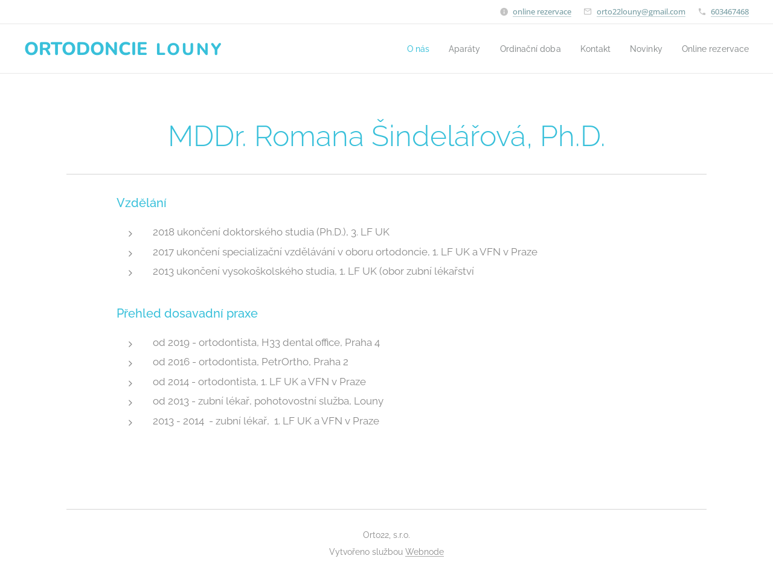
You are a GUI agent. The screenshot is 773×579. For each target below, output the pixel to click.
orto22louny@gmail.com (641, 11)
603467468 (730, 11)
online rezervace (542, 11)
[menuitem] (401, 49)
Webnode (424, 552)
